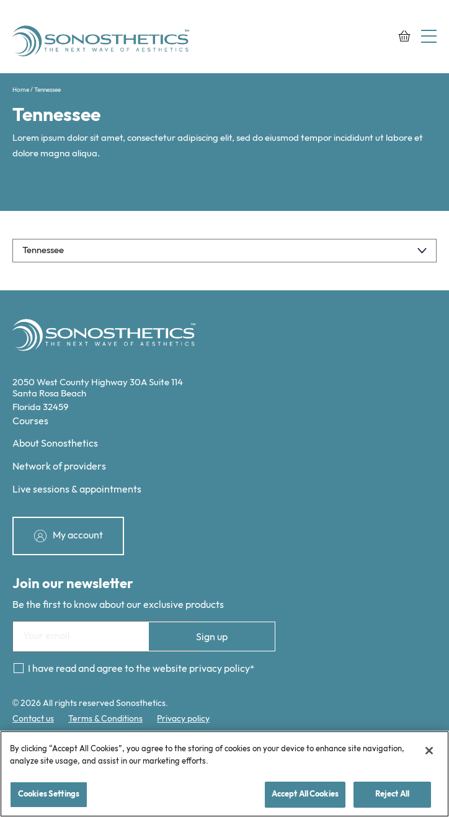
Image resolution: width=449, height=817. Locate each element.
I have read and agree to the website (139, 669)
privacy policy (219, 669)
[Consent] (19, 668)
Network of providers (59, 467)
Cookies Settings (48, 794)
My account (78, 535)
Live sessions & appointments (76, 489)
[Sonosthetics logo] (102, 43)
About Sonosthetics (55, 444)
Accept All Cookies (305, 794)
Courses (30, 421)
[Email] (105, 636)
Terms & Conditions (105, 719)
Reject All (392, 794)
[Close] (429, 750)
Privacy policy (183, 719)
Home (20, 90)
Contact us (33, 719)
